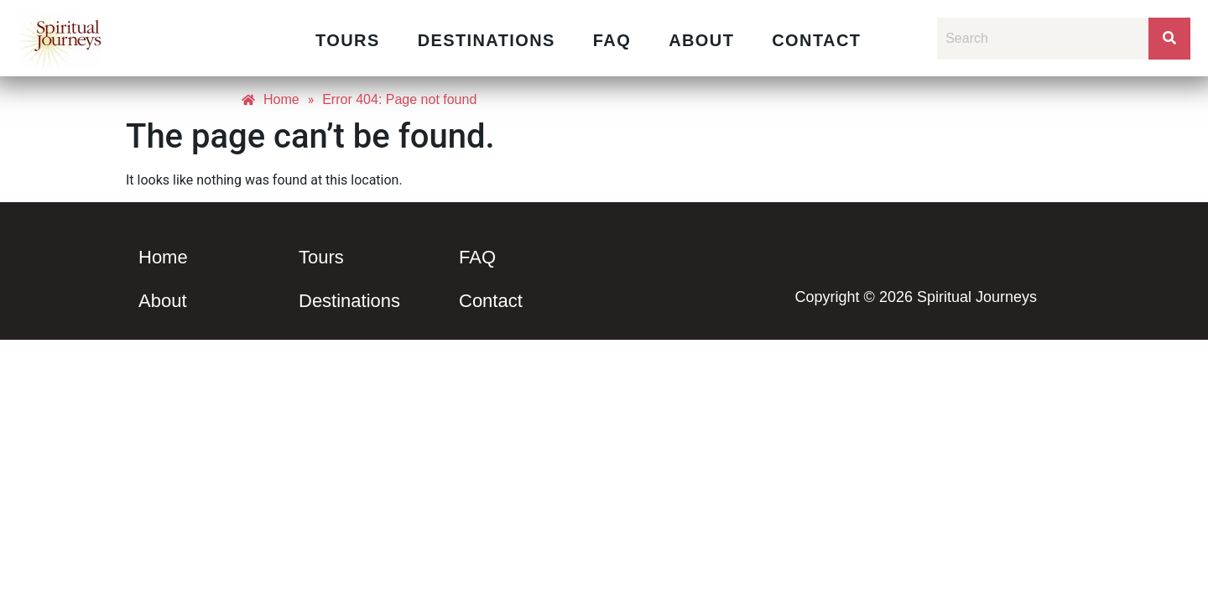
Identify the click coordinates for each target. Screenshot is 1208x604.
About (701, 40)
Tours (347, 40)
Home (163, 257)
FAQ (612, 40)
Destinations (486, 40)
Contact (816, 40)
